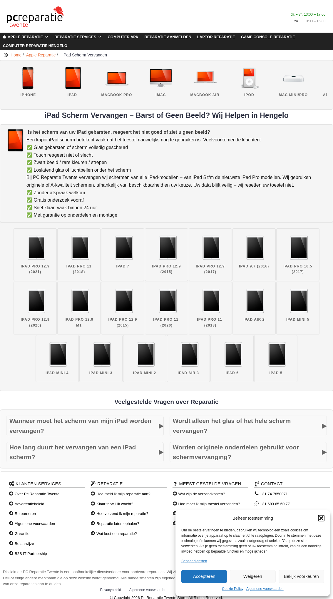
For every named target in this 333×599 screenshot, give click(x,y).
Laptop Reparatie (216, 37)
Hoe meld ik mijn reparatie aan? (123, 494)
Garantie (22, 533)
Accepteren (204, 576)
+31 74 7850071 (274, 494)
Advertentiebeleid (29, 504)
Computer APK (123, 37)
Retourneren (25, 513)
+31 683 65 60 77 (275, 504)
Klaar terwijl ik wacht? (114, 504)
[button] (321, 518)
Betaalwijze (24, 543)
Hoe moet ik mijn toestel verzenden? (209, 504)
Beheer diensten (194, 561)
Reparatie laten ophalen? (117, 523)
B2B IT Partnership (31, 553)
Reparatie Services (78, 37)
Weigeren (252, 576)
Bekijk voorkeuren (301, 576)
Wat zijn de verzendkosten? (201, 494)
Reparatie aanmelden (167, 37)
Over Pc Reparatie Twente (37, 494)
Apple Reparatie (28, 37)
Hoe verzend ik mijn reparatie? (122, 513)
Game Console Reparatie (268, 37)
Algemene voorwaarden (265, 589)
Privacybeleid (110, 590)
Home (17, 55)
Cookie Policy (232, 589)
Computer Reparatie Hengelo (35, 45)
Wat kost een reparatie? (116, 533)
